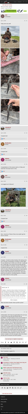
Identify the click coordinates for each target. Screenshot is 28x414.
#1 (26, 20)
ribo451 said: (4, 287)
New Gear (5, 357)
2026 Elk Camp (6, 372)
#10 (26, 284)
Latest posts (4, 354)
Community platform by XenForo (13, 412)
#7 (26, 231)
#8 (26, 244)
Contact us (3, 396)
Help (2, 404)
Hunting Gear (6, 360)
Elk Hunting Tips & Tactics (8, 375)
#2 (26, 133)
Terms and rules (4, 399)
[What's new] (23, 2)
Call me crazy (6, 378)
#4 (26, 164)
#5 (26, 181)
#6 (26, 215)
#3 (26, 148)
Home (2, 406)
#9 (26, 257)
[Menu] (1, 1)
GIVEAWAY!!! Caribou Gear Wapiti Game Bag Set (14, 362)
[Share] (25, 21)
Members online (5, 346)
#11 (26, 311)
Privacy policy (3, 401)
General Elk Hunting (7, 365)
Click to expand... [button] (14, 300)
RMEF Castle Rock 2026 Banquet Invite (12, 367)
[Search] (26, 2)
